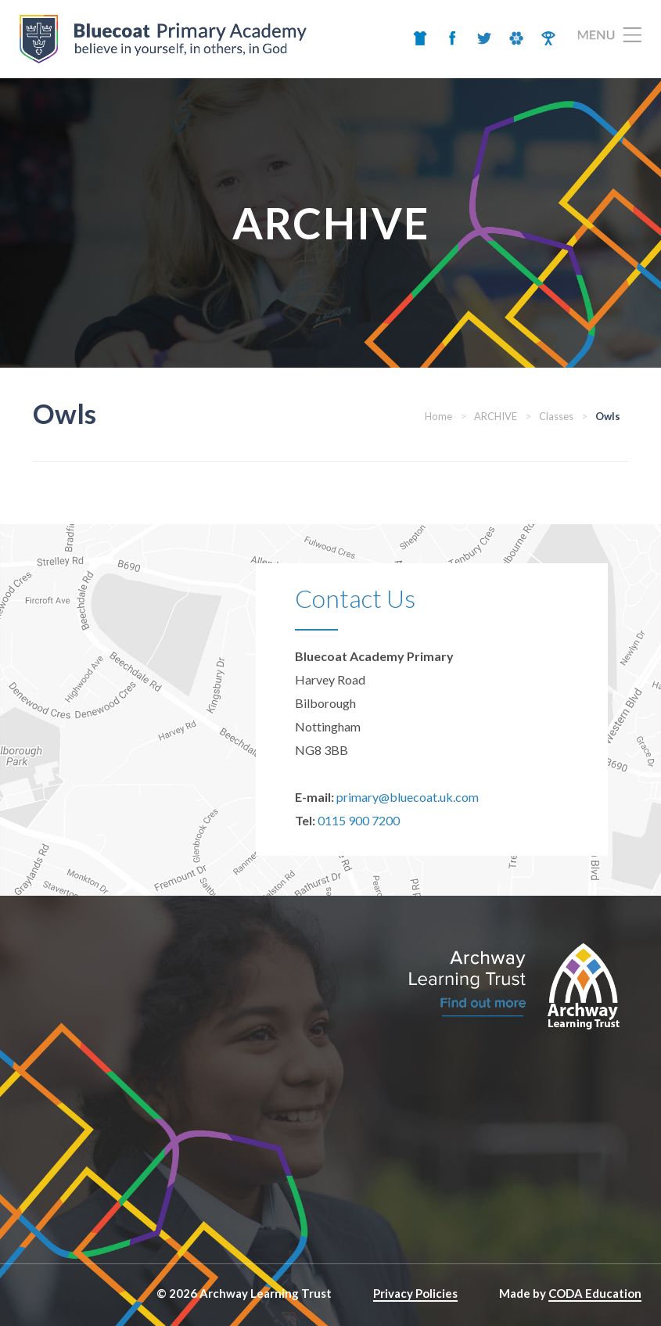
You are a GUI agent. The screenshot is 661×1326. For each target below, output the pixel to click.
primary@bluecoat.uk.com (407, 796)
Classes (556, 416)
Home (438, 416)
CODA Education (594, 1293)
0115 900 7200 (359, 820)
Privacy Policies (415, 1293)
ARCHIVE (495, 416)
